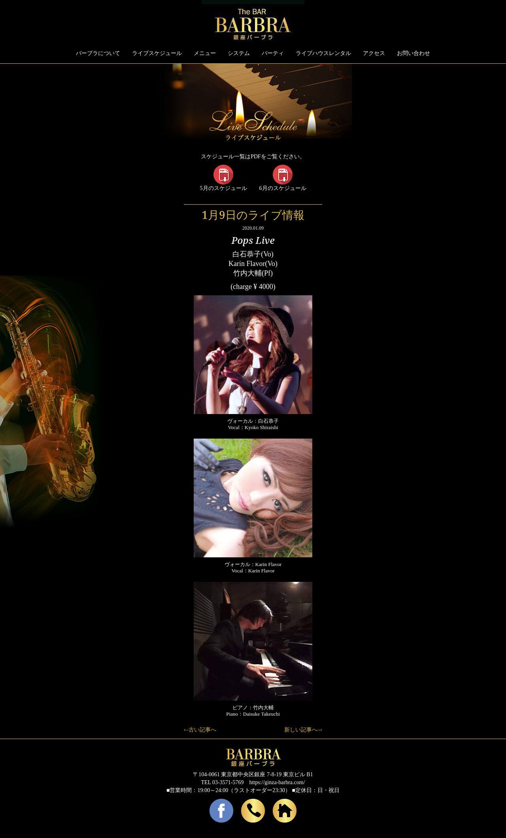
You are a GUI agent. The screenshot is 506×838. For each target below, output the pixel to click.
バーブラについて (98, 53)
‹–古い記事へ (200, 730)
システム (239, 53)
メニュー (205, 53)
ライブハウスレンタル (323, 53)
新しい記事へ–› (303, 730)
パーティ (273, 53)
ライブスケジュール (157, 53)
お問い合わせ (413, 53)
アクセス (374, 53)
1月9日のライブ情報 (253, 214)
